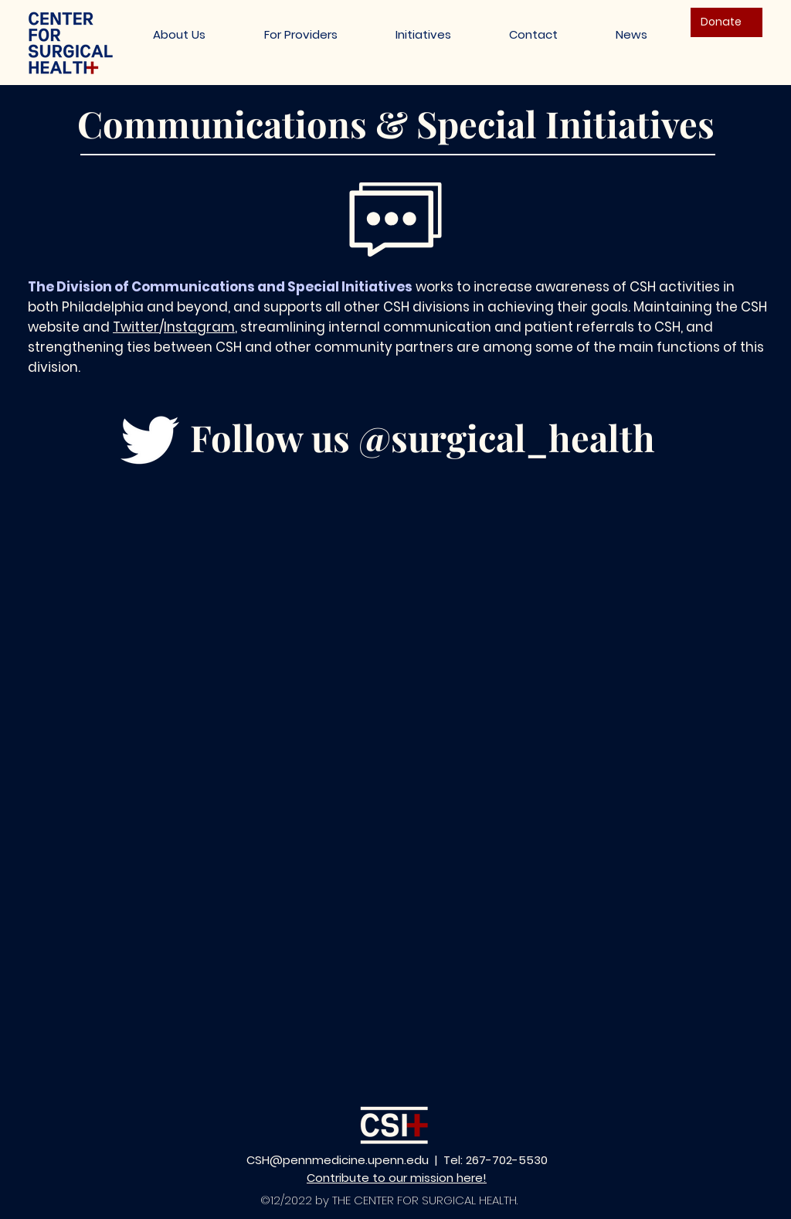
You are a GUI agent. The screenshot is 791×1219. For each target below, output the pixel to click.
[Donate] (726, 22)
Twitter (136, 327)
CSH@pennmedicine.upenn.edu (337, 1160)
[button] (423, 34)
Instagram (199, 327)
